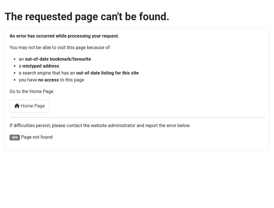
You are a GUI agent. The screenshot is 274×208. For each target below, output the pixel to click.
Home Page (29, 106)
